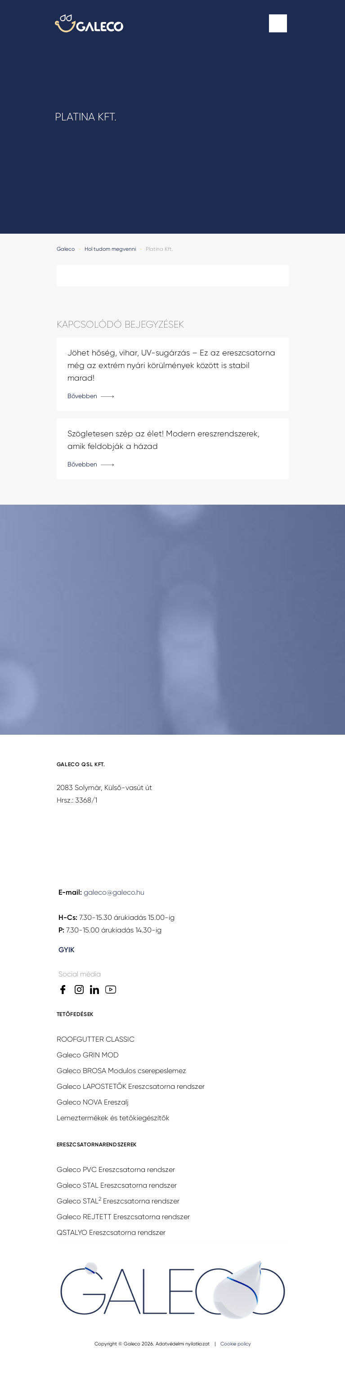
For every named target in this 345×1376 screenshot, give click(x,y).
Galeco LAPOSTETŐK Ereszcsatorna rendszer (131, 1086)
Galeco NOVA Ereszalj (93, 1102)
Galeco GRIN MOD (88, 1055)
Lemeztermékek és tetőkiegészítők (113, 1118)
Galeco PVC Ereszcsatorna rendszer (116, 1169)
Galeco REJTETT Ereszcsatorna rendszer (123, 1216)
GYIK (66, 949)
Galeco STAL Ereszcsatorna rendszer (117, 1185)
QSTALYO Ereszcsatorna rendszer (111, 1232)
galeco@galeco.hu (114, 892)
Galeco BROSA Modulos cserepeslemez (121, 1070)
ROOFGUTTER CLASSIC (95, 1039)
